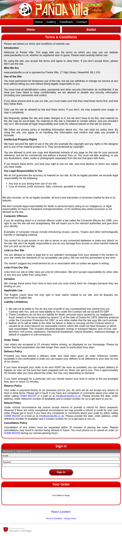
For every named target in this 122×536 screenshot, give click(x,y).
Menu (31, 29)
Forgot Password (22, 451)
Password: (7, 462)
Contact (81, 22)
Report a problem (61, 511)
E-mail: (5, 456)
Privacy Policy (70, 518)
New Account (8, 451)
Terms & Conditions (54, 518)
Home (39, 22)
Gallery (51, 22)
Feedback (66, 22)
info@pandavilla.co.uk (68, 396)
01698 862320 (28, 396)
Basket (91, 29)
